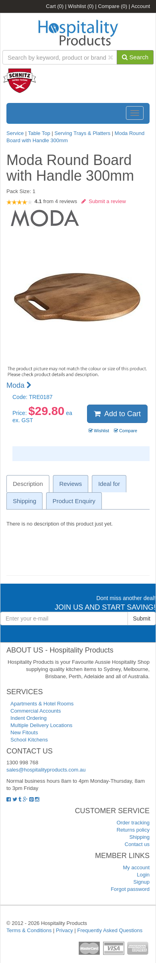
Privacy (64, 930)
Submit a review (103, 201)
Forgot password (130, 889)
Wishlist (80, 6)
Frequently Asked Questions (110, 930)
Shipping (139, 837)
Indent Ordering (28, 718)
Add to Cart (117, 414)
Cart (55, 6)
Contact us (137, 844)
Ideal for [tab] (109, 483)
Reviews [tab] (70, 483)
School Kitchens (29, 740)
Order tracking (133, 823)
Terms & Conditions (29, 930)
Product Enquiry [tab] (74, 501)
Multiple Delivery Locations (41, 725)
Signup (142, 882)
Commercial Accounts (35, 711)
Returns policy (133, 830)
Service (15, 133)
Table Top (40, 133)
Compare (112, 6)
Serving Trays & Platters (82, 133)
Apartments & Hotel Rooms (42, 704)
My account (136, 867)
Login (143, 875)
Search (135, 57)
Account (140, 6)
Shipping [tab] (24, 501)
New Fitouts (24, 732)
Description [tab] (28, 483)
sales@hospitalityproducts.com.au (45, 770)
